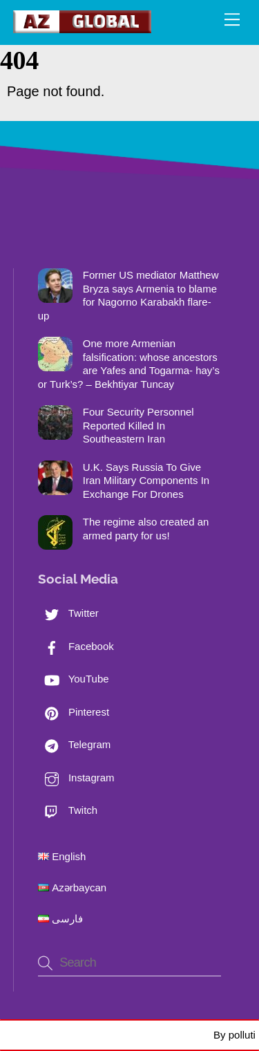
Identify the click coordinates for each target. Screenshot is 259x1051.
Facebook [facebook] (76, 646)
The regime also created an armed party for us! (146, 528)
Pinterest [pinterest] (73, 712)
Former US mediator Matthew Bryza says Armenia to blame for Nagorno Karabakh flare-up (128, 295)
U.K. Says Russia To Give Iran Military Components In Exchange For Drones (146, 480)
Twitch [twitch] (67, 810)
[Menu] (232, 18)
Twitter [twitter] (68, 613)
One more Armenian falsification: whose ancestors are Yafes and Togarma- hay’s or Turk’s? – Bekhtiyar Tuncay (129, 363)
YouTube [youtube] (73, 679)
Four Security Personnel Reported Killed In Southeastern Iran (138, 425)
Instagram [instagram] (76, 777)
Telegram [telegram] (74, 744)
